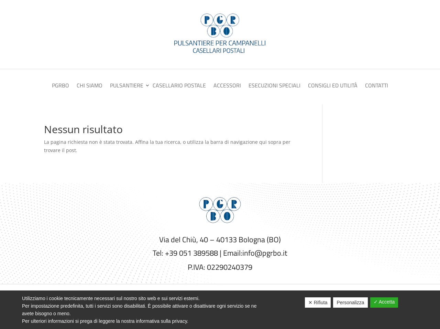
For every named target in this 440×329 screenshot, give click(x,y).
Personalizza (350, 302)
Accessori (227, 86)
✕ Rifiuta (318, 302)
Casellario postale (179, 86)
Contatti (376, 86)
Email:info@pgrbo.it (255, 253)
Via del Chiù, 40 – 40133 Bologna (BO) (220, 239)
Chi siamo (89, 86)
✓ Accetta (384, 302)
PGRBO (60, 86)
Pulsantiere (126, 86)
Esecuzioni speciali (274, 86)
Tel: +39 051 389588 (185, 253)
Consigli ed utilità (333, 86)
